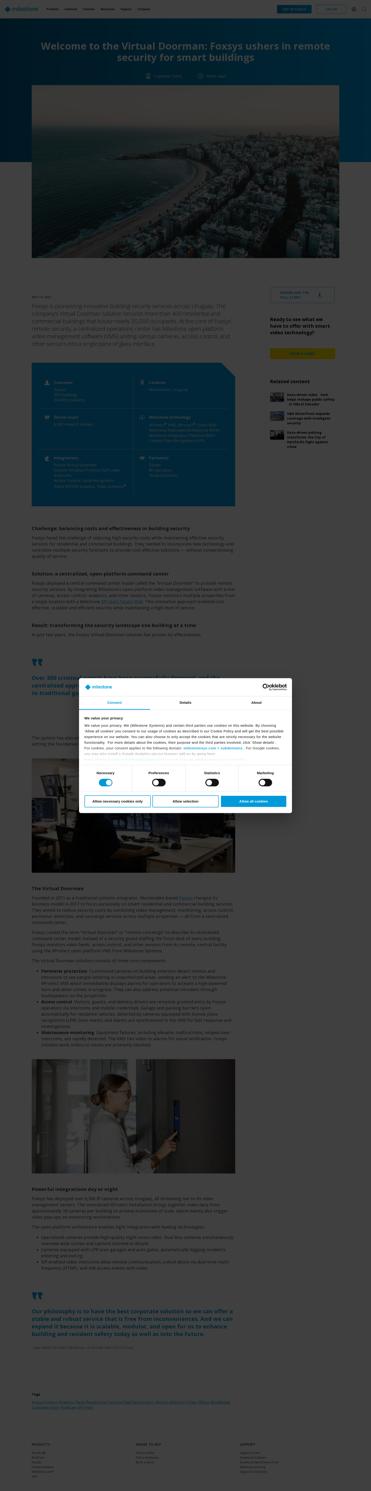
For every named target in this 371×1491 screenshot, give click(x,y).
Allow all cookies (253, 801)
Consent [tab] (114, 703)
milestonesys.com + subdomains (213, 748)
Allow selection (185, 801)
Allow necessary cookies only (117, 801)
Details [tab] (185, 703)
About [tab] (256, 703)
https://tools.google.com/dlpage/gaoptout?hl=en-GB (131, 760)
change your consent (226, 760)
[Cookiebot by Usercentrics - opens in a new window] (266, 687)
